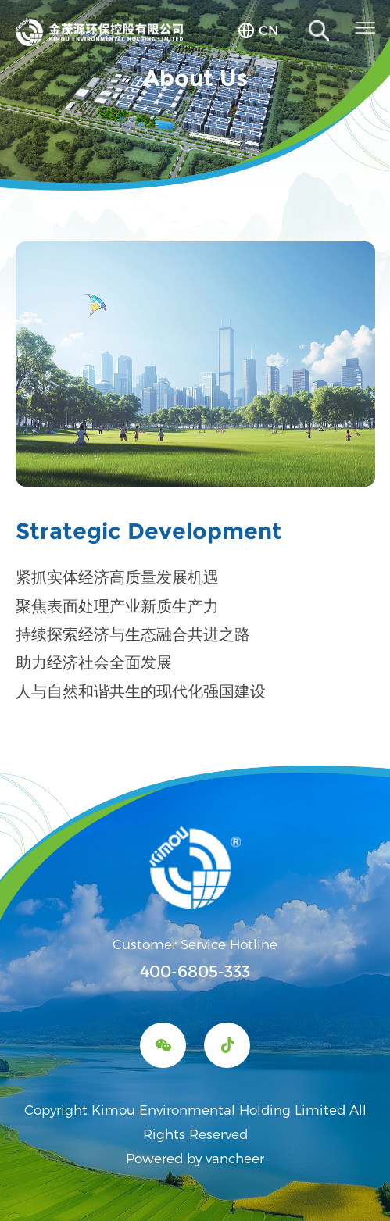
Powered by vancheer (195, 1158)
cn (268, 29)
